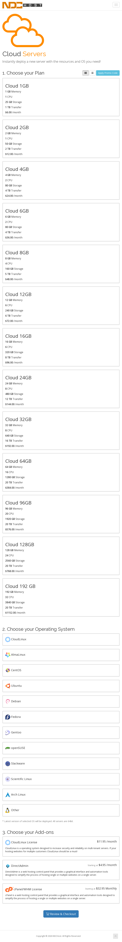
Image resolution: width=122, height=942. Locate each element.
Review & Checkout (61, 914)
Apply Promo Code (108, 72)
